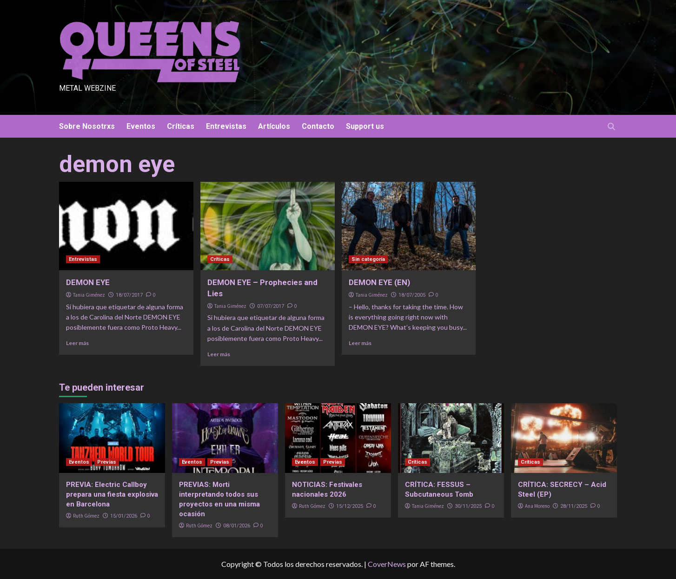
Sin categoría (368, 259)
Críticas (180, 126)
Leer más (77, 342)
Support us (365, 126)
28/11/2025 (573, 506)
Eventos (140, 126)
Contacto (318, 126)
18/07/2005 (411, 295)
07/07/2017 (270, 306)
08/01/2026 (236, 526)
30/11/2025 (468, 506)
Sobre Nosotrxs (87, 126)
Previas (106, 462)
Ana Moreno (537, 506)
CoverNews (387, 563)
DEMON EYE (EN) (379, 282)
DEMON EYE (88, 282)
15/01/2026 (123, 516)
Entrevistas (226, 126)
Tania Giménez (89, 295)
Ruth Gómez (86, 515)
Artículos (274, 126)
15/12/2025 (349, 506)
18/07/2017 (129, 295)
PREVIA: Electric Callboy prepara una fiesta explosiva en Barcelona (112, 494)
